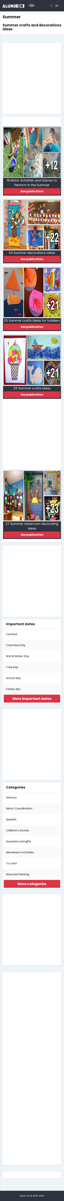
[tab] (32, 699)
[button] (32, 698)
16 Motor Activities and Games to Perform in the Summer (32, 182)
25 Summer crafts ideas (32, 388)
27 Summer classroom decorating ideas (32, 526)
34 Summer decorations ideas (32, 253)
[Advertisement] (32, 79)
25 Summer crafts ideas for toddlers (32, 320)
